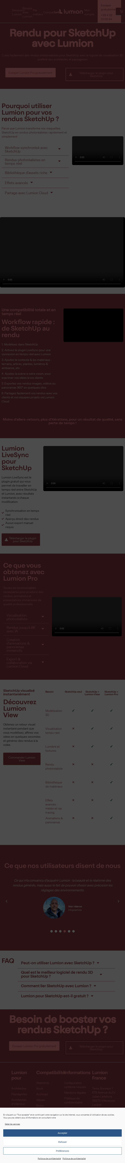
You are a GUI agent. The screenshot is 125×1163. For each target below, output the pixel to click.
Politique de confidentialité (49, 1158)
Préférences (62, 1150)
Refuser (62, 1142)
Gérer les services (12, 1124)
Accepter (62, 1133)
